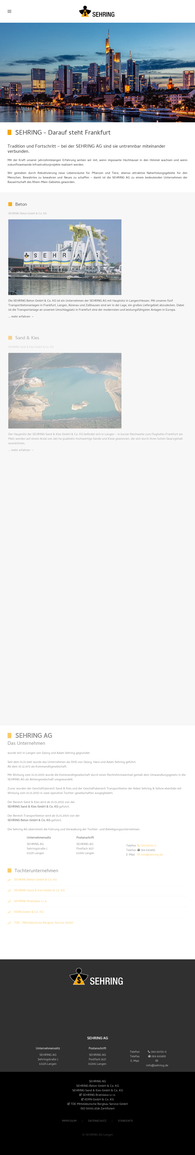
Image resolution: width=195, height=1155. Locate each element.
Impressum (69, 1123)
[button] (9, 11)
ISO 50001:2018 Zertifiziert (98, 1108)
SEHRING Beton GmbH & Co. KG (29, 820)
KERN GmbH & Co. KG (99, 1099)
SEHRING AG (97, 1081)
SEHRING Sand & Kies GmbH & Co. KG (33, 807)
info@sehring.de (152, 855)
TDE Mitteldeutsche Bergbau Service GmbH (99, 1104)
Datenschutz (97, 1123)
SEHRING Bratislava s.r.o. (99, 1095)
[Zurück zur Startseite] (97, 11)
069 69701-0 (148, 845)
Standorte (125, 1123)
